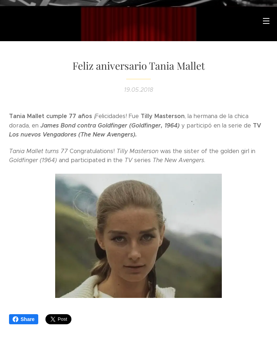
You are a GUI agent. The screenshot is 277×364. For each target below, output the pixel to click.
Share (24, 319)
